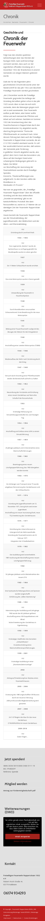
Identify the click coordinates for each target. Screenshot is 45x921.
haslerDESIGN (25, 912)
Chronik (11, 16)
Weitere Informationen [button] (22, 841)
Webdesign (16, 912)
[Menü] (38, 5)
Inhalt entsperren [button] (22, 836)
